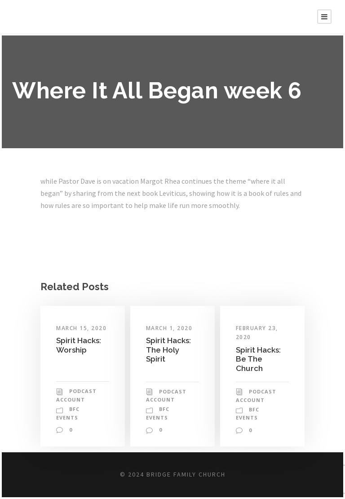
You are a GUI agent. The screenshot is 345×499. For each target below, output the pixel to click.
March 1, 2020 (170, 328)
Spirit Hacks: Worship (79, 344)
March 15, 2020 (82, 328)
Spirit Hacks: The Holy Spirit (169, 349)
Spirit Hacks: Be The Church (259, 358)
